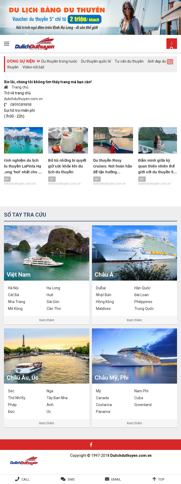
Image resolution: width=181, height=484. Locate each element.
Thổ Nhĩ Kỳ (16, 398)
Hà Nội (13, 288)
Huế (50, 295)
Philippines (143, 302)
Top (161, 479)
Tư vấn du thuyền (129, 61)
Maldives (103, 308)
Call (25, 479)
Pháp (12, 405)
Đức (11, 411)
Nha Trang (16, 302)
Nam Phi (141, 391)
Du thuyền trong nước (59, 61)
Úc (49, 411)
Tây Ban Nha (57, 398)
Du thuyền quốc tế (96, 61)
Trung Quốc (144, 308)
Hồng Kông (105, 302)
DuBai (101, 288)
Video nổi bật (33, 67)
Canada (102, 398)
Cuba (138, 398)
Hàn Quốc (142, 288)
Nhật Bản (103, 295)
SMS (71, 479)
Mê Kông (15, 308)
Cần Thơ (54, 308)
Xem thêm (46, 320)
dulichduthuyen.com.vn (23, 99)
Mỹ (98, 391)
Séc (11, 391)
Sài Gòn (53, 302)
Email (116, 479)
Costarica (104, 405)
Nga (50, 391)
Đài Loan (141, 295)
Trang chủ (16, 87)
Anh (50, 405)
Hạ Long (53, 288)
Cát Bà (13, 295)
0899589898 (18, 105)
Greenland (143, 405)
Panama (103, 411)
